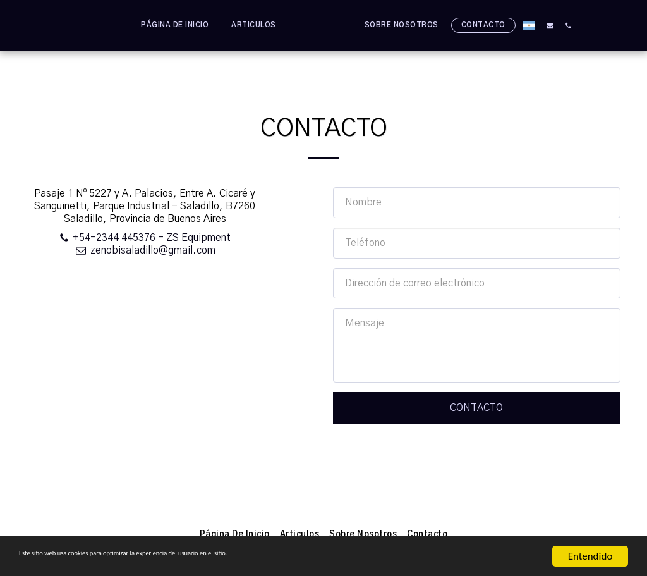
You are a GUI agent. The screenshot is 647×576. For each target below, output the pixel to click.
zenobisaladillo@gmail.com (144, 250)
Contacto (476, 408)
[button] (575, 25)
